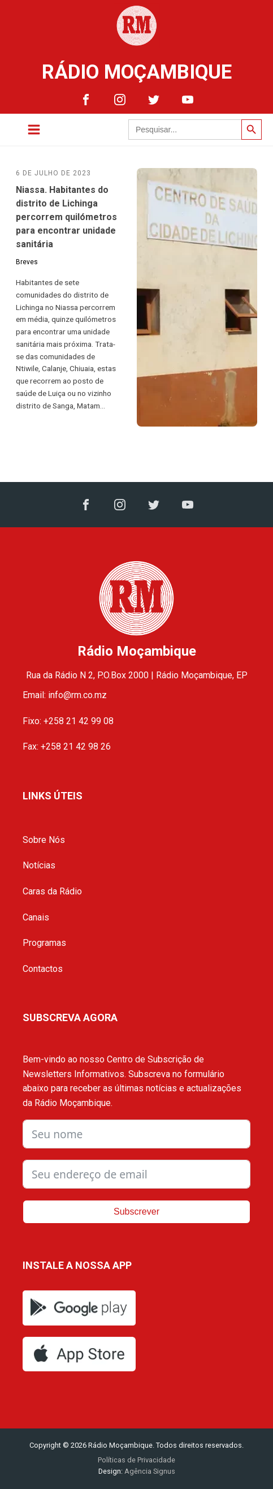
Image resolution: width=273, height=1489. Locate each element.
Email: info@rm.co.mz (65, 695)
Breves (27, 262)
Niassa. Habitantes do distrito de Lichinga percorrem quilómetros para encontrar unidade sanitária (66, 216)
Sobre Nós (44, 839)
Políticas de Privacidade (136, 1460)
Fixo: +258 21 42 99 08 (68, 721)
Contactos (43, 968)
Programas (44, 942)
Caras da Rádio (52, 891)
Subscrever (136, 1211)
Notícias (39, 865)
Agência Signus (149, 1471)
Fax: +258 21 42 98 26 (67, 746)
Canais (36, 917)
